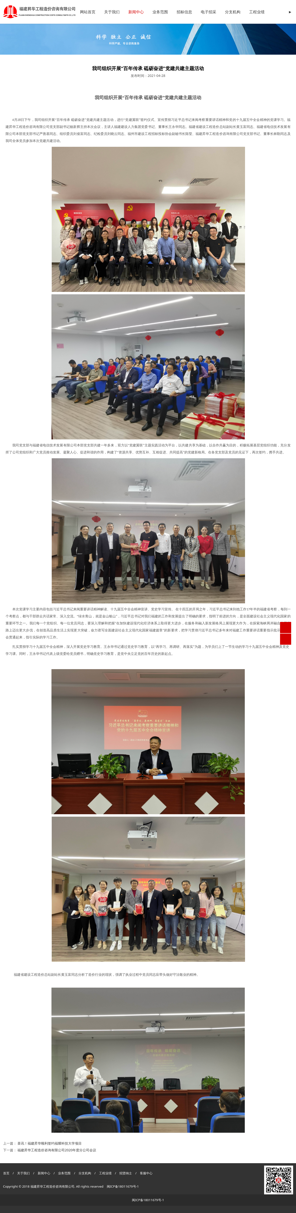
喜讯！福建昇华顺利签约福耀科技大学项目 (49, 1143)
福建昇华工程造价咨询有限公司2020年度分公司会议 (56, 1150)
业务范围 (160, 12)
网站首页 (87, 12)
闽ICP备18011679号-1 (123, 1186)
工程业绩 (257, 12)
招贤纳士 (126, 1173)
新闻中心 (136, 12)
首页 (6, 1173)
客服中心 (146, 1173)
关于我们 (112, 12)
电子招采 (208, 12)
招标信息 (184, 12)
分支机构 (232, 12)
